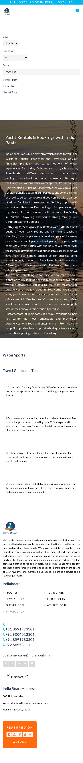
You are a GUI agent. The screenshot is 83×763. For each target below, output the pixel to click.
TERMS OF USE (55, 592)
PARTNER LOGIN (15, 605)
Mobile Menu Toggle (77, 11)
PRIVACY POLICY (15, 599)
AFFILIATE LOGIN (56, 605)
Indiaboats (18, 676)
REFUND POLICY (56, 599)
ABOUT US (11, 592)
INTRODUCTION (15, 611)
